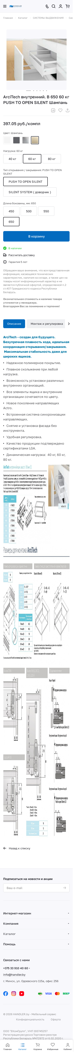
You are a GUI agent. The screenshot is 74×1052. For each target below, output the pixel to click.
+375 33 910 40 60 (15, 968)
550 (46, 211)
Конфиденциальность (30, 1019)
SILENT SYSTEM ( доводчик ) (30, 192)
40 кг (12, 159)
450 (11, 211)
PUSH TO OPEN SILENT (25, 181)
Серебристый (26, 140)
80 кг (52, 159)
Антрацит (16, 140)
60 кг (32, 159)
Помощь (9, 944)
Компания (10, 923)
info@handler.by (14, 974)
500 (28, 211)
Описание (14, 323)
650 (11, 221)
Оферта (56, 1019)
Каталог (9, 934)
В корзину (36, 236)
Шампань (35, 140)
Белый (7, 140)
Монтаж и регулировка (47, 323)
